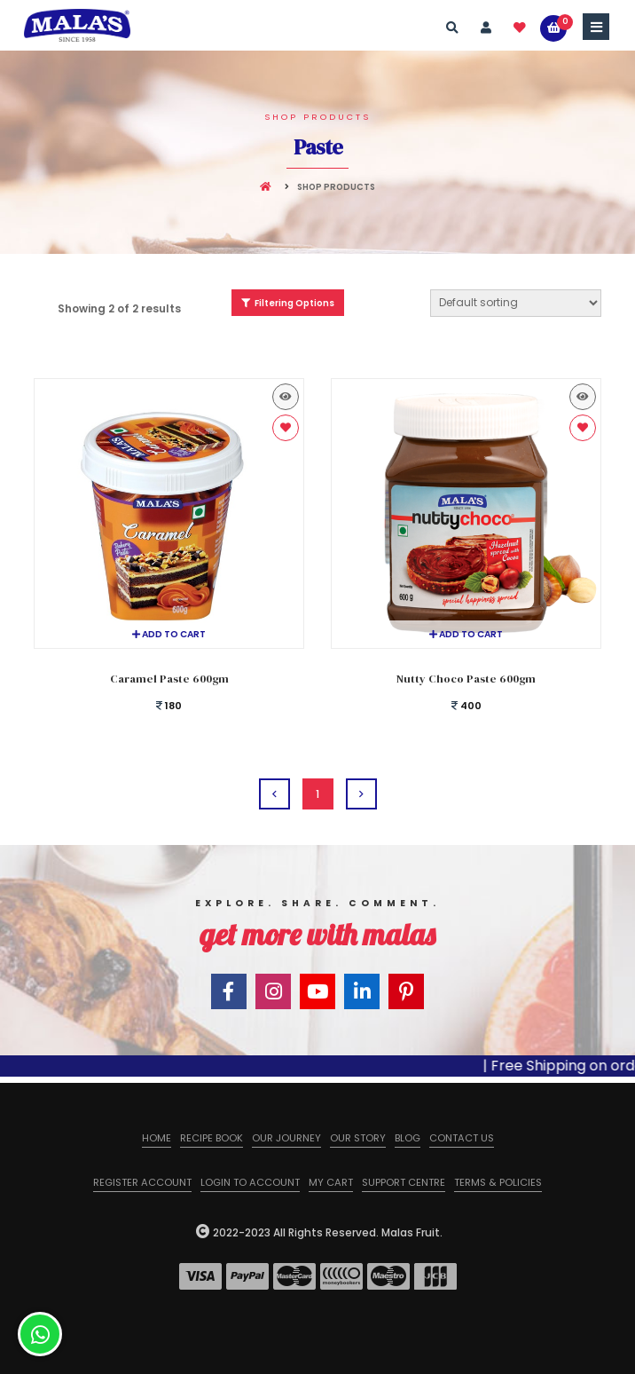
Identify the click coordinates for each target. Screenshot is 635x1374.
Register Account (142, 1182)
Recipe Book (211, 1138)
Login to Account (250, 1182)
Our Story (358, 1138)
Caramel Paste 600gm (169, 678)
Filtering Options (287, 303)
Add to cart (169, 634)
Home (156, 1138)
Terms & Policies (498, 1182)
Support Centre (403, 1182)
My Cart (331, 1182)
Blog (407, 1138)
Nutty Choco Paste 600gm (466, 678)
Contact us (461, 1138)
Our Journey (286, 1138)
